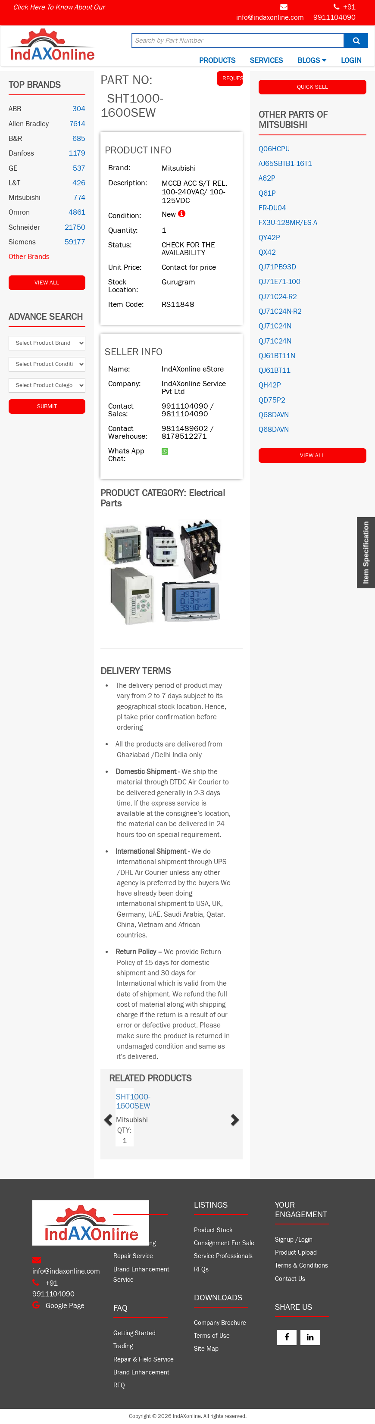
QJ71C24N (275, 326)
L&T (14, 183)
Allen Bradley (29, 124)
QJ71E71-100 (279, 282)
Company (126, 1230)
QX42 (267, 252)
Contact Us (290, 1279)
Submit (47, 406)
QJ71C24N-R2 (280, 311)
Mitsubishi (25, 198)
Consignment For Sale (224, 1243)
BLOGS (311, 60)
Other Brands (29, 257)
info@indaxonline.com (270, 17)
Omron (19, 212)
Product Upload (296, 1252)
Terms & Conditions (301, 1265)
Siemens (22, 242)
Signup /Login (293, 1239)
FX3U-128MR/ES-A (288, 223)
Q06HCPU (274, 149)
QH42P (270, 385)
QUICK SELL (312, 87)
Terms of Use (212, 1336)
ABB (15, 109)
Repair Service (133, 1256)
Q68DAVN (274, 415)
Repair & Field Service (143, 1359)
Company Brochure (220, 1323)
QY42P (269, 238)
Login (351, 60)
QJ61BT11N (277, 356)
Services (266, 60)
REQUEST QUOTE (232, 78)
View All (46, 282)
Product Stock (213, 1230)
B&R (15, 138)
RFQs (201, 1269)
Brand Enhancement (141, 1372)
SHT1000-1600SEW (133, 1101)
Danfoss (21, 153)
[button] (118, 1117)
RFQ (119, 1385)
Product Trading (134, 1243)
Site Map (206, 1348)
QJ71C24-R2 (278, 297)
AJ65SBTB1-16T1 (285, 163)
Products (217, 60)
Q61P (267, 193)
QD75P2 (272, 400)
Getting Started (134, 1333)
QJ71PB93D (277, 267)
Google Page (58, 1306)
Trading (123, 1346)
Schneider (24, 227)
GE (13, 168)
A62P (267, 178)
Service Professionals (223, 1256)
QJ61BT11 (275, 370)
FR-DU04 (272, 208)
